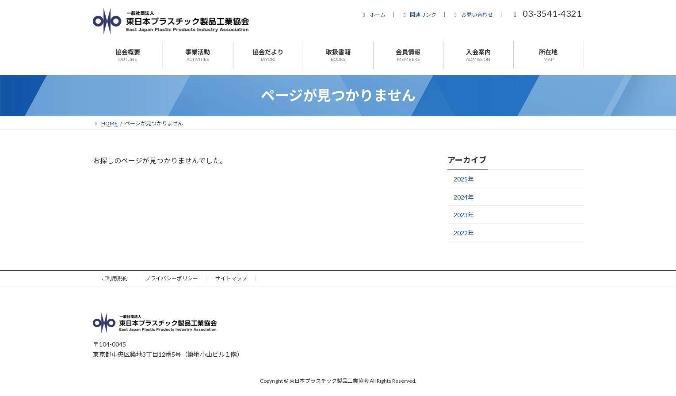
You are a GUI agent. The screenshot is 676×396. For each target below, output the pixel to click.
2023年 (464, 215)
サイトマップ (231, 278)
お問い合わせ (472, 14)
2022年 (464, 233)
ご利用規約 (114, 278)
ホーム (373, 14)
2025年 (464, 179)
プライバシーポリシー (171, 278)
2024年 (464, 197)
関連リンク (419, 14)
